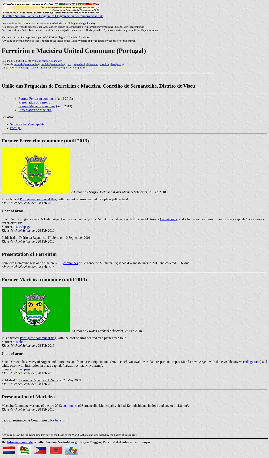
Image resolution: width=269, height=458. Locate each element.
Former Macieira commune (36, 106)
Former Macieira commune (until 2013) (44, 279)
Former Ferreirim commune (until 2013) (45, 140)
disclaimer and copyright (53, 67)
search (34, 67)
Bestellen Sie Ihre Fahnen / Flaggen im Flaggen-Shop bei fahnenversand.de (52, 14)
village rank (169, 219)
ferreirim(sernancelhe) (26, 64)
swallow (104, 64)
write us (73, 67)
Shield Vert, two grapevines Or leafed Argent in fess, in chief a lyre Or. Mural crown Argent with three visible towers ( (81, 219)
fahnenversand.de (20, 442)
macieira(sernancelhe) (53, 64)
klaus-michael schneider (48, 60)
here (58, 420)
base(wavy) (117, 64)
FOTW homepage (19, 67)
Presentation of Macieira (34, 110)
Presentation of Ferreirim (35, 102)
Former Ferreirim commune (37, 98)
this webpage (21, 226)
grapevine (78, 64)
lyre (69, 64)
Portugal (15, 128)
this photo (19, 342)
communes (70, 263)
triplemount (92, 64)
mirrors (83, 67)
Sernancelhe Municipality (27, 124)
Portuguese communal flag (38, 199)
